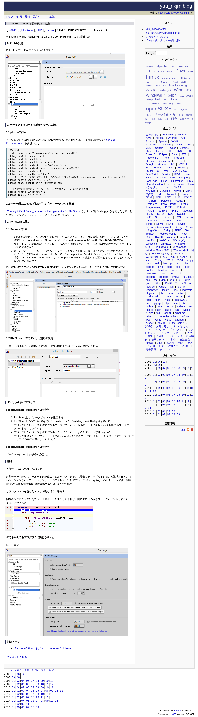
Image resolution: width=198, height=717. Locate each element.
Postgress (151, 204)
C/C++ (178, 144)
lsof (163, 293)
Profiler (185, 204)
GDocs (150, 161)
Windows (182, 89)
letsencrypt (152, 290)
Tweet (183, 233)
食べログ (165, 349)
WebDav (151, 240)
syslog (184, 110)
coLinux (172, 99)
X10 (164, 257)
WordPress (152, 257)
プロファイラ (176, 329)
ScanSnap (153, 220)
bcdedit (150, 266)
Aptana (163, 141)
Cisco (180, 66)
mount (167, 296)
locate (165, 290)
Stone (189, 227)
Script (149, 224)
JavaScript (152, 174)
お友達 (161, 323)
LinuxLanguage (175, 184)
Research (187, 210)
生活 (167, 119)
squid (150, 310)
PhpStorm (151, 200)
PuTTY (169, 207)
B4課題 (174, 141)
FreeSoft (170, 71)
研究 (174, 118)
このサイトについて (157, 36)
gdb (163, 280)
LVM (172, 177)
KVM (190, 71)
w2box (185, 316)
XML (148, 260)
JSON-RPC (152, 171)
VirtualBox (151, 90)
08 (178, 368)
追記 (52, 16)
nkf (188, 296)
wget (148, 319)
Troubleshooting (178, 85)
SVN (183, 82)
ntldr (157, 299)
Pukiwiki (165, 82)
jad (172, 286)
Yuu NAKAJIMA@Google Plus (163, 32)
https (157, 283)
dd (179, 273)
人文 (189, 333)
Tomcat (150, 233)
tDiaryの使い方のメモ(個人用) (163, 40)
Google (150, 164)
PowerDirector (169, 204)
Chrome (184, 148)
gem (172, 280)
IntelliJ (170, 167)
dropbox (163, 276)
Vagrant (171, 237)
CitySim (160, 151)
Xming (189, 96)
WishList (178, 253)
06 (159, 361)
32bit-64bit (183, 134)
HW (148, 167)
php (167, 303)
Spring (178, 227)
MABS (177, 187)
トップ (9, 16)
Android (172, 138)
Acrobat (160, 138)
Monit (188, 190)
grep (171, 104)
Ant (183, 138)
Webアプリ (165, 90)
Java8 (184, 171)
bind (160, 266)
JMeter (181, 167)
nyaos (167, 299)
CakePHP (160, 148)
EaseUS (150, 154)
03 (159, 368)
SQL (170, 214)
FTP (184, 154)
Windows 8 (162, 247)
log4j (175, 290)
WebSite (164, 240)
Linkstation (177, 181)
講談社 (186, 346)
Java (181, 71)
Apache (162, 66)
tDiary (148, 115)
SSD (148, 217)
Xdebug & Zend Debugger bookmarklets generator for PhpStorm (43, 211)
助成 (179, 336)
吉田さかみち (159, 339)
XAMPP (183, 257)
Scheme (167, 220)
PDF (158, 197)
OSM (149, 197)
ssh (176, 109)
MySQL (175, 78)
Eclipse (150, 71)
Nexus (184, 194)
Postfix (156, 82)
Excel (174, 154)
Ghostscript (164, 161)
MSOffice (166, 78)
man (171, 293)
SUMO (168, 217)
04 (164, 368)
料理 (160, 343)
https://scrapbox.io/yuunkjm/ (174, 12)
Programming (153, 207)
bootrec (150, 270)
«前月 (19, 16)
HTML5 (182, 164)
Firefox (161, 71)
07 (173, 368)
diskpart (150, 276)
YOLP (169, 260)
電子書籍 (151, 349)
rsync (170, 306)
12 (164, 361)
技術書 (152, 119)
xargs (168, 319)
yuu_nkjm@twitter (156, 29)
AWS (149, 138)
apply (190, 260)
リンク (165, 333)
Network (185, 78)
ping (175, 303)
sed (191, 306)
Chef (173, 148)
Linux (152, 77)
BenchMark (152, 144)
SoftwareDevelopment (158, 227)
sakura (181, 306)
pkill (184, 303)
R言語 (175, 82)
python (149, 306)
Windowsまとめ (160, 253)
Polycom (166, 200)
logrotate (187, 290)
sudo (168, 310)
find (165, 104)
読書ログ (184, 119)
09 (159, 365)
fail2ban (187, 276)
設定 (51, 670)
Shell (171, 224)
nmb (148, 299)
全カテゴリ (152, 134)
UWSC (159, 237)
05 (164, 375)
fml (155, 280)
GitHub (178, 161)
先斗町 (160, 336)
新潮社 (170, 343)
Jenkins (166, 174)
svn (177, 310)
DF (186, 66)
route (160, 306)
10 (188, 368)
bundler (162, 270)
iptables (150, 286)
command (153, 103)
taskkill (167, 313)
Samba (149, 86)
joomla (181, 286)
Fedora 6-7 (152, 157)
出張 (181, 115)
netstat (179, 296)
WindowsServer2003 (157, 250)
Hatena (158, 167)
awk (157, 263)
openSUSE (159, 109)
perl (148, 303)
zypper (149, 323)
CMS (172, 66)
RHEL (174, 210)
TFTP (178, 230)
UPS (148, 237)
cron (163, 273)
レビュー (178, 333)
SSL (157, 217)
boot (187, 266)
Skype (181, 224)
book (178, 266)
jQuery (162, 286)
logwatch (152, 293)
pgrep (157, 303)
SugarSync (153, 230)
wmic (158, 319)
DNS (179, 151)
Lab (183, 430)
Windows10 (179, 247)
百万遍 (151, 346)
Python (150, 210)
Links (164, 181)
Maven (177, 190)
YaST (180, 260)
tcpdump (180, 313)
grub (148, 283)
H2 (172, 164)
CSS (148, 148)
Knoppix (161, 177)
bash (157, 99)
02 (159, 375)
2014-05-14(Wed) (19, 23)
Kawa (187, 174)
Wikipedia (151, 243)
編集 (47, 23)
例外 (149, 336)
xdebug (179, 319)
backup (149, 99)
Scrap (157, 86)
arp (149, 263)
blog (169, 266)
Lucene (166, 187)
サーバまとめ (165, 114)
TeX (164, 85)
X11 (182, 96)
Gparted (162, 164)
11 (188, 375)
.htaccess (150, 66)
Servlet (160, 224)
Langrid (183, 177)
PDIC (168, 197)
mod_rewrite (153, 296)
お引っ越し (162, 326)
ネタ (148, 329)
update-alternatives (167, 316)
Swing (167, 230)
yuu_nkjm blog (176, 6)
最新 (27, 16)
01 (154, 361)
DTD (188, 151)
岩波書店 (185, 339)
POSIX (188, 197)
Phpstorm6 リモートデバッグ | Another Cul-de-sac (43, 648)
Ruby (150, 214)
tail (158, 313)
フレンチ (160, 329)
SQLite (181, 214)
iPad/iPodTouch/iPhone (177, 283)
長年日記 (37, 23)
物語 (160, 119)
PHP (148, 82)
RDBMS (162, 210)
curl (172, 273)
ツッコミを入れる (17, 656)
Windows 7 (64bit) (162, 95)
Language (151, 181)
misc (178, 103)
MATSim (150, 190)
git (179, 280)
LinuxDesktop (155, 184)
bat (164, 99)
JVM (165, 171)
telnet (149, 316)
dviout (175, 276)
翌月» (36, 16)
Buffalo (167, 144)
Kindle (149, 177)
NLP (160, 194)
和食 (173, 339)
